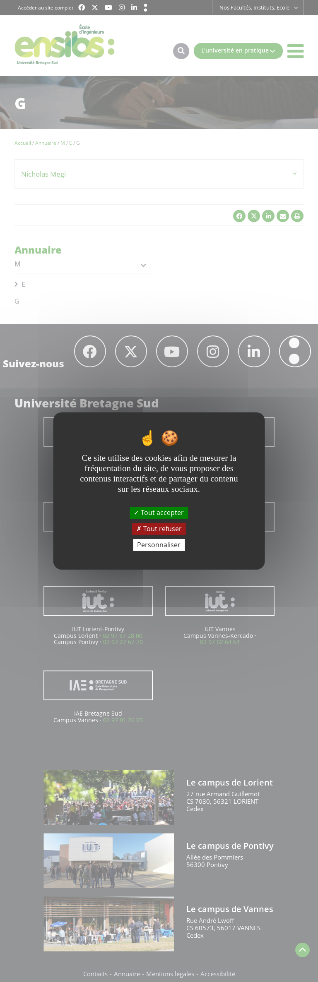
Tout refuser (159, 528)
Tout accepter (159, 512)
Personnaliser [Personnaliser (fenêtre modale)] (159, 544)
